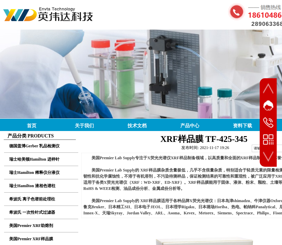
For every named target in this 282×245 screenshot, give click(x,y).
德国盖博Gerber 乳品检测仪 (34, 146)
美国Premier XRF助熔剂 (31, 225)
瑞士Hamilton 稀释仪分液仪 (34, 172)
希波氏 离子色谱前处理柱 (32, 199)
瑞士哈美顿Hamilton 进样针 (34, 159)
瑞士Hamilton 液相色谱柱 (32, 185)
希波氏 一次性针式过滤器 (32, 212)
